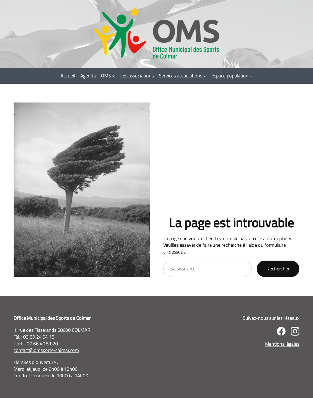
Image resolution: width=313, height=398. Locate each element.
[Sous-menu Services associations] (204, 75)
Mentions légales (282, 344)
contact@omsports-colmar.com (46, 350)
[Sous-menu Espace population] (251, 75)
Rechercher (278, 268)
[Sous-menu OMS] (113, 75)
